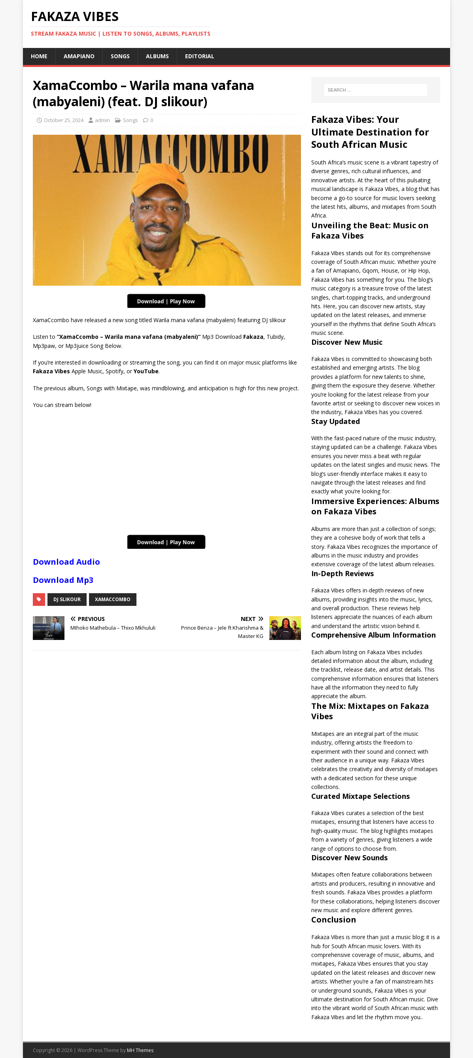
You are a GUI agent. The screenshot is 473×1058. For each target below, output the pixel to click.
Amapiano (79, 56)
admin (102, 120)
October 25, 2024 (63, 120)
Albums (157, 56)
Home (39, 56)
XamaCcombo (113, 599)
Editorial (199, 56)
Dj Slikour (67, 599)
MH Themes (140, 1050)
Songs (120, 56)
